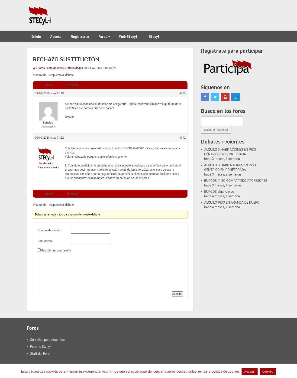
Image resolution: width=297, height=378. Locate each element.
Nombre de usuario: (50, 230)
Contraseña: (45, 241)
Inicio (36, 36)
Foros (102, 36)
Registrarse (80, 36)
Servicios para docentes (47, 340)
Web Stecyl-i (129, 36)
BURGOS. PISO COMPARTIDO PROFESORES (235, 180)
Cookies (267, 371)
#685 (182, 93)
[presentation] (57, 270)
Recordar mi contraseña (56, 250)
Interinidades (75, 68)
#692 (182, 137)
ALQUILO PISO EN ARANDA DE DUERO (231, 202)
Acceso (55, 36)
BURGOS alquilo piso (219, 191)
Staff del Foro (40, 353)
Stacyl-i (155, 36)
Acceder (177, 294)
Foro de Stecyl (56, 68)
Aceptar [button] (249, 371)
